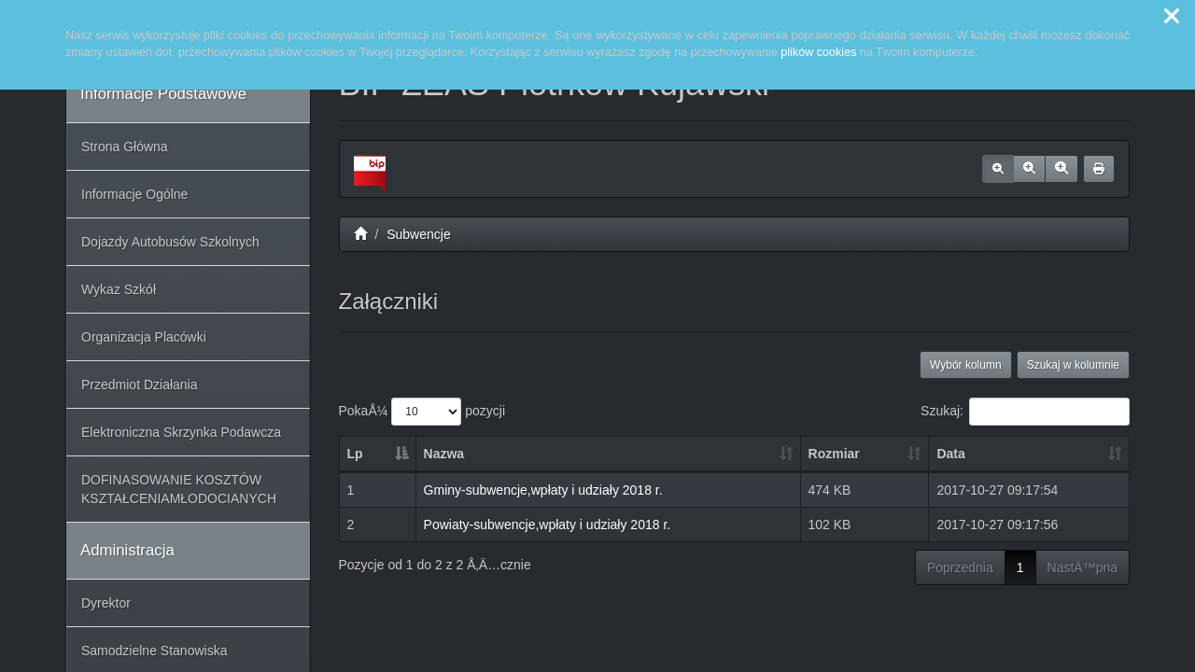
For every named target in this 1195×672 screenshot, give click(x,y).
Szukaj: (1025, 412)
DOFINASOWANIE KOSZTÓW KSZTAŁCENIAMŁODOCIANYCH (178, 489)
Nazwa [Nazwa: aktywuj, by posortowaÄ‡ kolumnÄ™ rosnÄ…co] (444, 453)
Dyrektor (106, 602)
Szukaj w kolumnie (1073, 364)
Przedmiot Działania (139, 384)
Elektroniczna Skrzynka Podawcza (181, 432)
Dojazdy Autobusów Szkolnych (170, 241)
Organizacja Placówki (143, 336)
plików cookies (818, 52)
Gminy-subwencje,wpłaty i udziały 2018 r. (543, 490)
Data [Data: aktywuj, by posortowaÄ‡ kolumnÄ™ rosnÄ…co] (950, 453)
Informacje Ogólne (134, 194)
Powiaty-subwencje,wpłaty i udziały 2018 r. (547, 524)
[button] (1171, 17)
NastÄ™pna (1082, 567)
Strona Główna (124, 146)
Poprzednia (960, 567)
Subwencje (419, 234)
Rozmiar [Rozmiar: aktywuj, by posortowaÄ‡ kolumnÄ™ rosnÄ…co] (834, 453)
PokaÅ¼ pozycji (422, 412)
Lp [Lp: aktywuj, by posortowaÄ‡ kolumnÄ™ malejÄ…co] (355, 453)
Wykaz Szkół (118, 289)
